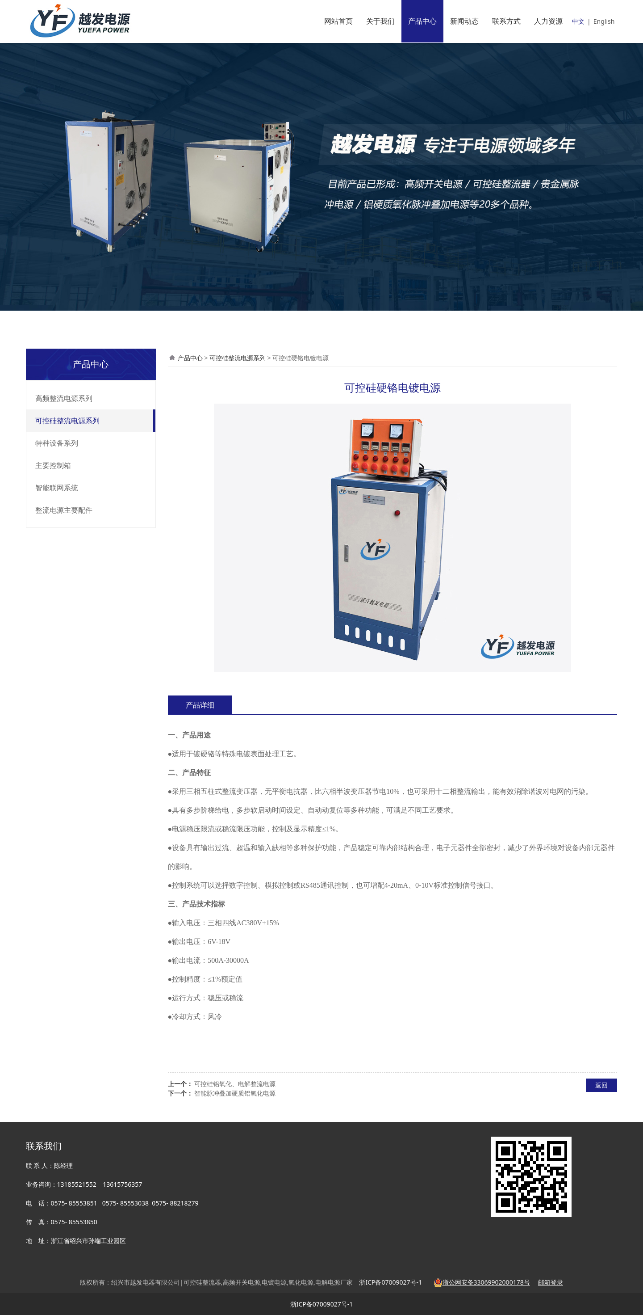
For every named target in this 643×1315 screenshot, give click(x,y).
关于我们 (380, 21)
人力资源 (548, 21)
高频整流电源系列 (63, 398)
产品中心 (422, 21)
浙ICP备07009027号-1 (321, 1304)
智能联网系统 (56, 488)
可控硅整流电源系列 (67, 421)
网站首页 (338, 21)
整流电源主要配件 (63, 510)
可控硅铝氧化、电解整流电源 (235, 1083)
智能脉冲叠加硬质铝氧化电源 (235, 1093)
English (604, 21)
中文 (578, 21)
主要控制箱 (53, 465)
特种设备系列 (56, 443)
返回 (601, 1085)
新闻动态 (464, 21)
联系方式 (506, 21)
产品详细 (200, 705)
